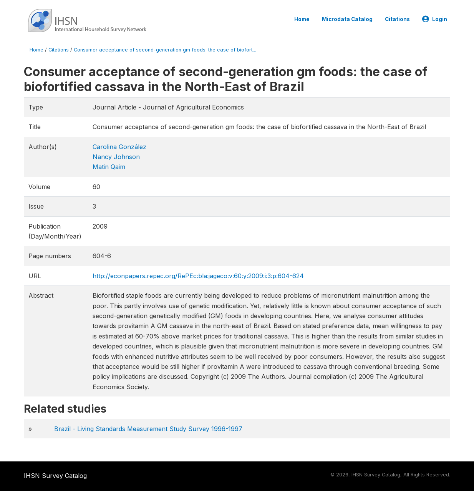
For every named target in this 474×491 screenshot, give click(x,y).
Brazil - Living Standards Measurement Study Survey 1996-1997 (148, 429)
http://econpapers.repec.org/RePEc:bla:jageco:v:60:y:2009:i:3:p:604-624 (198, 276)
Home (302, 19)
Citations (397, 19)
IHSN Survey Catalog (55, 475)
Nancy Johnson (116, 157)
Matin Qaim (109, 167)
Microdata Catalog (347, 19)
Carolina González (119, 147)
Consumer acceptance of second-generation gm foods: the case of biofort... (165, 50)
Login (434, 19)
